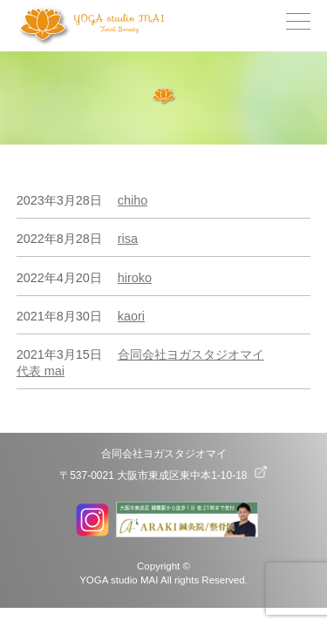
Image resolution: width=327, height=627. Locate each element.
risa (128, 239)
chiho (132, 200)
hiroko (135, 278)
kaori (131, 316)
